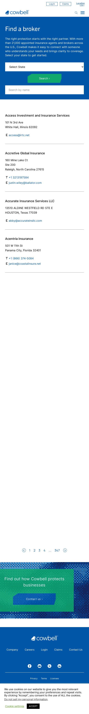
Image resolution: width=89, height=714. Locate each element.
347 (57, 550)
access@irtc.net (19, 135)
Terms (44, 678)
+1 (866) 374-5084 (21, 258)
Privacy (34, 678)
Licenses (54, 678)
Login (44, 650)
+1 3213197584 (19, 177)
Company (12, 650)
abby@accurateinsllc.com (25, 220)
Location (80, 3)
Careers (29, 650)
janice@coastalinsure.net (25, 263)
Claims (65, 4)
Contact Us (75, 650)
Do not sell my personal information (26, 699)
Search (43, 78)
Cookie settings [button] (14, 706)
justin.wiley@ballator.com (25, 182)
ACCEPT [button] (33, 706)
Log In (52, 4)
